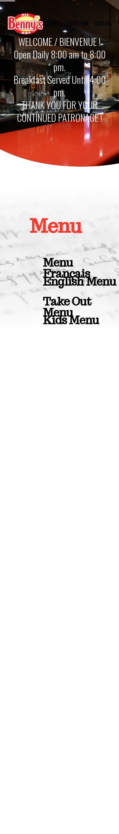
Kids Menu (71, 320)
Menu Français (66, 264)
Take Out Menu (67, 303)
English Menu (79, 282)
